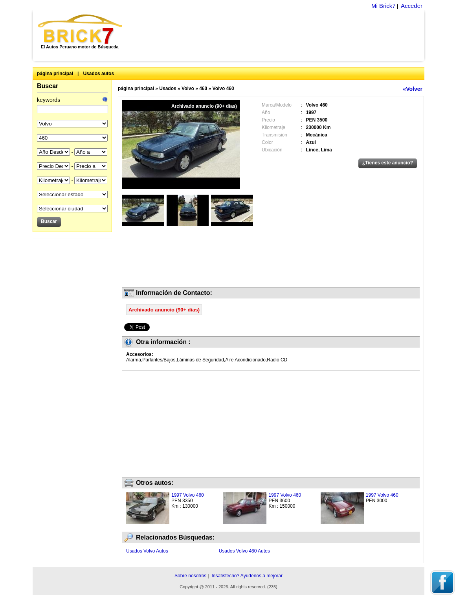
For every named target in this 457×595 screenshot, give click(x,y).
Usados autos (98, 73)
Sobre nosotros (190, 575)
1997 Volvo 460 (187, 495)
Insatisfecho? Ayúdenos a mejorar (247, 575)
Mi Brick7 (383, 5)
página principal (55, 73)
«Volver (412, 89)
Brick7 (81, 29)
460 (203, 88)
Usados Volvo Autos (147, 551)
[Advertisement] (277, 35)
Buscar (47, 86)
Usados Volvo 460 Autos (244, 551)
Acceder (411, 5)
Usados (167, 88)
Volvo (188, 88)
